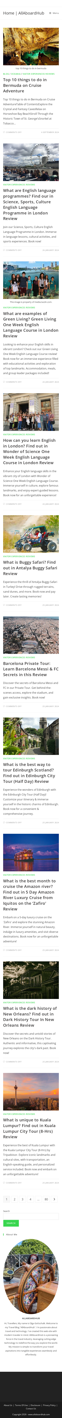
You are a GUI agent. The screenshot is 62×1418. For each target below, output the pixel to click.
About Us (8, 1405)
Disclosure (35, 1405)
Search (6, 1211)
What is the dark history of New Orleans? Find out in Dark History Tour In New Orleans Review (30, 1016)
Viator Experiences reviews (39, 73)
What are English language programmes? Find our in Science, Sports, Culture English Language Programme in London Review (29, 204)
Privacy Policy (49, 1405)
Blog (6, 73)
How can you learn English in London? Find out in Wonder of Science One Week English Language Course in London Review (29, 451)
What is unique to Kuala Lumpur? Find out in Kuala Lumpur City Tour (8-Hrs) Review (29, 1128)
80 (46, 1199)
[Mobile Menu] (54, 13)
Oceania (16, 73)
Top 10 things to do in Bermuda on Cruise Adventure (25, 85)
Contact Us (31, 1408)
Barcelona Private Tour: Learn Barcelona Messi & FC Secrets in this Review (31, 669)
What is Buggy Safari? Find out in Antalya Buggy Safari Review (30, 567)
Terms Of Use (21, 1405)
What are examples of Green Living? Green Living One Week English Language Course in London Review (31, 325)
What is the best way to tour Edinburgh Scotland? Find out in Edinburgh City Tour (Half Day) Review (29, 773)
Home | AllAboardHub (23, 13)
